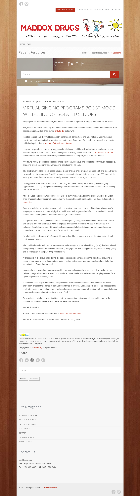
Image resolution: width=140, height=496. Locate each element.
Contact (22, 433)
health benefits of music (70, 313)
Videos (53, 81)
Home (84, 53)
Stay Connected (26, 429)
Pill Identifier (96, 10)
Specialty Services (27, 420)
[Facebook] (21, 4)
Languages (83, 10)
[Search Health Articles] (65, 74)
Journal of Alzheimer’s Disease (58, 143)
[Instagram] (26, 4)
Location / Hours (112, 10)
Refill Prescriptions (28, 415)
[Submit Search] (114, 74)
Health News (33, 81)
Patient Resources (99, 53)
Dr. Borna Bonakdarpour (102, 152)
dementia (27, 202)
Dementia (34, 379)
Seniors (23, 379)
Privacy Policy (25, 441)
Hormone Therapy (65, 10)
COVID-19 (59, 131)
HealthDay (37, 348)
